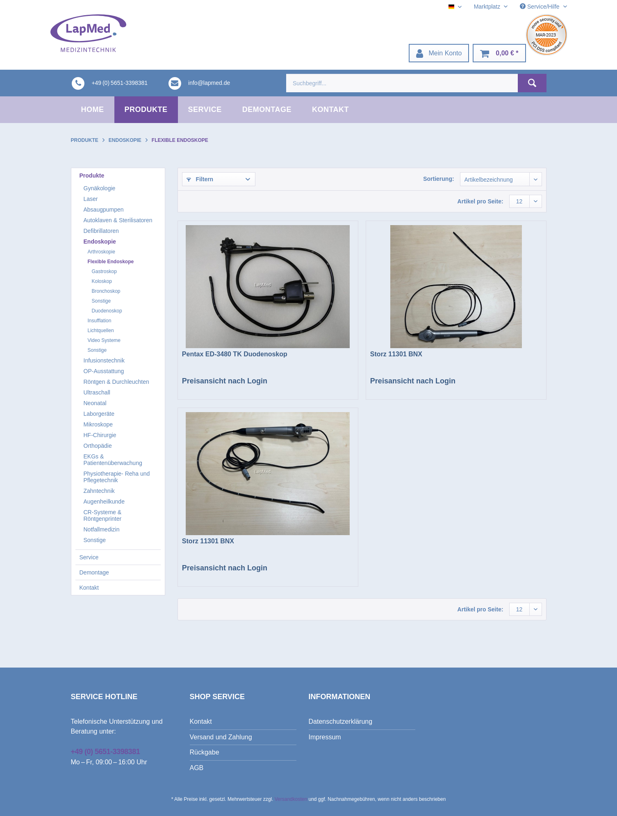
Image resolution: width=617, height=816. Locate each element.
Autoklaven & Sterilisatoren (118, 220)
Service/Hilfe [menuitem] (540, 6)
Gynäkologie (100, 188)
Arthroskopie (101, 252)
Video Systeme (104, 340)
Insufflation (100, 321)
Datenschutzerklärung (341, 721)
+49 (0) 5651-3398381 (105, 752)
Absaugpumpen (104, 209)
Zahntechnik (99, 491)
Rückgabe (204, 752)
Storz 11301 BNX (396, 354)
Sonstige (101, 301)
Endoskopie (100, 241)
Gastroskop (104, 271)
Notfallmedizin (102, 529)
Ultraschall (97, 392)
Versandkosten (291, 799)
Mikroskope (98, 424)
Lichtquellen (101, 330)
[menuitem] (439, 53)
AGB (197, 767)
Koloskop (102, 281)
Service (89, 557)
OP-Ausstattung (104, 371)
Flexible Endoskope (111, 261)
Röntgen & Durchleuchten (116, 381)
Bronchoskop (106, 291)
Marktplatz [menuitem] (488, 6)
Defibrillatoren (101, 231)
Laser (91, 199)
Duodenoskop (107, 311)
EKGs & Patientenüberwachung (113, 459)
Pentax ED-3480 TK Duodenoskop (234, 354)
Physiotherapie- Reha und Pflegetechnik (117, 476)
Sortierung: (438, 179)
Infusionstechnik (104, 360)
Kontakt (89, 587)
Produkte (92, 175)
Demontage (94, 572)
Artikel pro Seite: (480, 201)
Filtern (200, 179)
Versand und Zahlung (221, 737)
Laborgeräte (99, 413)
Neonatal (95, 403)
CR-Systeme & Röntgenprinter (103, 515)
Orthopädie (98, 445)
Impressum (325, 737)
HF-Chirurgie (100, 435)
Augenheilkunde (104, 501)
